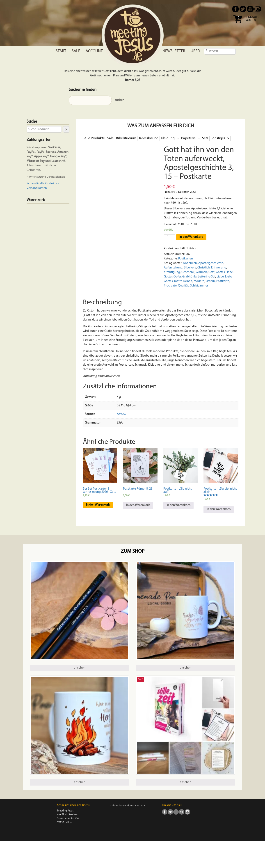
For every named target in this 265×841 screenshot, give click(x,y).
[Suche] (66, 129)
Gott (211, 272)
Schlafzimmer (199, 285)
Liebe (220, 276)
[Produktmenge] (169, 237)
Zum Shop (132, 551)
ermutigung (172, 272)
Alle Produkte (94, 138)
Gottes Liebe (224, 272)
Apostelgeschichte (210, 263)
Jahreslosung (148, 138)
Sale (76, 51)
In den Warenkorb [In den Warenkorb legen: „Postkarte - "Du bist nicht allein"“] (219, 509)
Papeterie (188, 138)
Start (61, 51)
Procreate (170, 285)
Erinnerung (218, 267)
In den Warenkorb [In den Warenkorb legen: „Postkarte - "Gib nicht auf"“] (178, 505)
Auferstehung (173, 267)
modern (199, 281)
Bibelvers (190, 267)
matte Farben (183, 281)
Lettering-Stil (206, 276)
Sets (205, 138)
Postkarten (185, 258)
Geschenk (187, 272)
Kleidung (168, 138)
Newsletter (173, 51)
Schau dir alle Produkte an (44, 183)
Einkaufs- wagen (253, 19)
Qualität (183, 285)
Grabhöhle (189, 276)
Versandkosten (37, 188)
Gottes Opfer (172, 276)
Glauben (201, 272)
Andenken (190, 263)
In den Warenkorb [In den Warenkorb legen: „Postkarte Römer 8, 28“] (138, 505)
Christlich (203, 267)
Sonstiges (218, 138)
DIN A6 (121, 414)
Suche (32, 121)
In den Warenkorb (191, 237)
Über (195, 51)
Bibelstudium (126, 138)
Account (94, 51)
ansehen (79, 667)
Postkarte (222, 281)
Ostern (210, 281)
